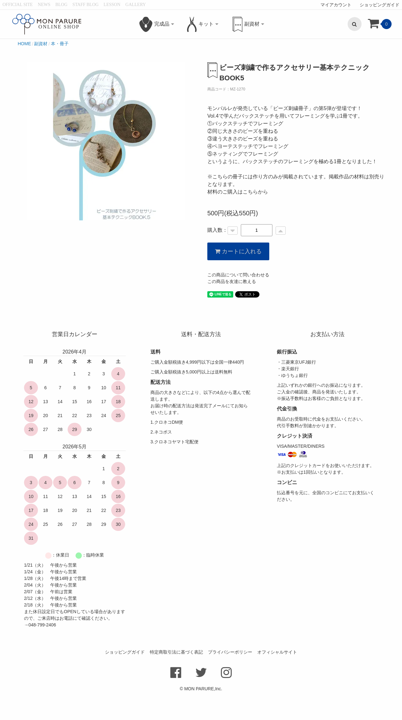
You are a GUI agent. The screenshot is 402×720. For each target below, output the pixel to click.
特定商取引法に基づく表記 (176, 678)
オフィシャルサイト (277, 678)
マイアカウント (335, 4)
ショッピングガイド (379, 4)
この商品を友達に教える (231, 308)
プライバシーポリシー (230, 678)
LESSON (112, 4)
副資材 (40, 69)
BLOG (61, 4)
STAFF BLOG (85, 4)
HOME (24, 69)
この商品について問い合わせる (238, 301)
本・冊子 (60, 69)
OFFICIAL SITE (18, 4)
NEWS (44, 4)
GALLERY (135, 4)
